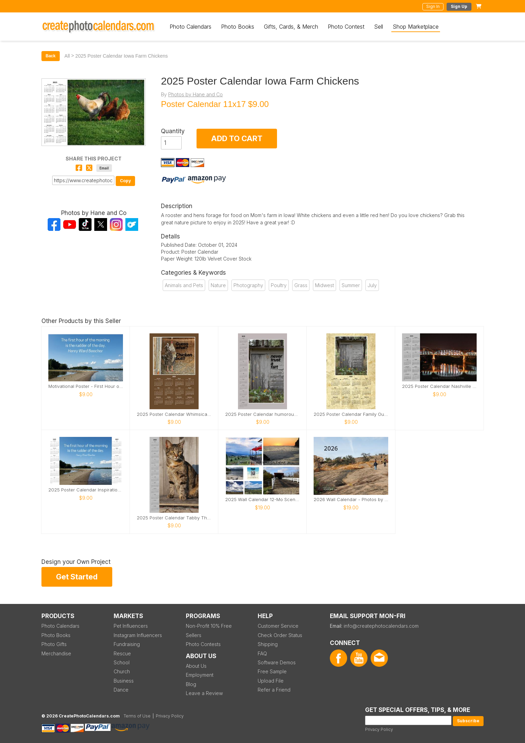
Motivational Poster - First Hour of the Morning (85, 386)
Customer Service (278, 626)
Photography (248, 285)
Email (104, 168)
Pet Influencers (131, 626)
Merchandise (56, 653)
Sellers (193, 635)
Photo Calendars (190, 26)
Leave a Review (204, 693)
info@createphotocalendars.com (381, 626)
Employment (199, 675)
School (122, 662)
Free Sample (272, 671)
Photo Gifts (54, 644)
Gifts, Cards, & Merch (291, 26)
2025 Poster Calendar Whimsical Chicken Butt (174, 414)
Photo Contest (346, 26)
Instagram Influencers (138, 635)
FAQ (262, 653)
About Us (196, 666)
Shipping (268, 644)
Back (51, 55)
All (67, 56)
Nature (218, 285)
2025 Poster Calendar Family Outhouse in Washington (351, 414)
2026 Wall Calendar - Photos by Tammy (351, 499)
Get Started (77, 576)
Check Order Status (280, 635)
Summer (351, 285)
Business (124, 681)
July (372, 285)
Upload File (271, 681)
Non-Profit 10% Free (209, 626)
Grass (300, 285)
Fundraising (127, 644)
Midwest (324, 285)
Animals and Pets (184, 285)
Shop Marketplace (416, 26)
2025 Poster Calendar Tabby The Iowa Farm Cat (174, 517)
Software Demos (277, 662)
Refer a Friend (274, 690)
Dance (121, 690)
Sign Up (459, 6)
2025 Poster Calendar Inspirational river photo (85, 489)
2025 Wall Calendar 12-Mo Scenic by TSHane (262, 499)
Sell (378, 26)
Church (122, 671)
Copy (125, 180)
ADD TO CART (236, 138)
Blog (191, 684)
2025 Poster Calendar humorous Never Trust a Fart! (262, 414)
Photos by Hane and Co (195, 94)
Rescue (122, 653)
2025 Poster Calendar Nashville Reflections (439, 386)
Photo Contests (203, 644)
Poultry (279, 285)
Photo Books (237, 26)
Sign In (433, 6)
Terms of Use (137, 715)
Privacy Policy (379, 729)
